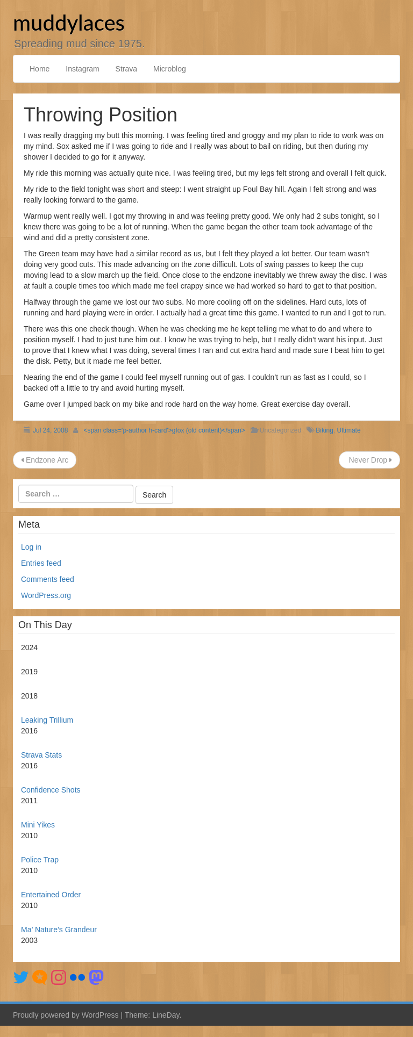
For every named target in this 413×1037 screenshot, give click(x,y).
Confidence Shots (51, 790)
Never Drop (369, 460)
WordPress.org (46, 595)
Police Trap (40, 859)
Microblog (169, 68)
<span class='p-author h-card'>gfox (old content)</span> (164, 430)
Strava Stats (41, 755)
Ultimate (349, 430)
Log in (31, 547)
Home (39, 68)
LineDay (165, 1015)
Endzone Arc (44, 460)
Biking (324, 430)
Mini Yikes (38, 824)
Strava (126, 68)
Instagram (82, 68)
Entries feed (41, 563)
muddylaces (69, 22)
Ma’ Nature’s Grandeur (59, 929)
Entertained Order (51, 894)
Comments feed (47, 579)
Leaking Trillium (47, 720)
